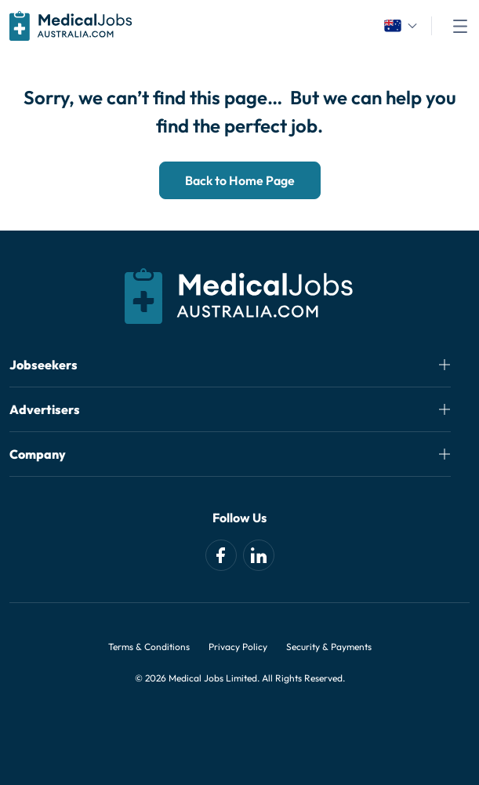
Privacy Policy (238, 646)
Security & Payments (329, 646)
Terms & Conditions (149, 646)
